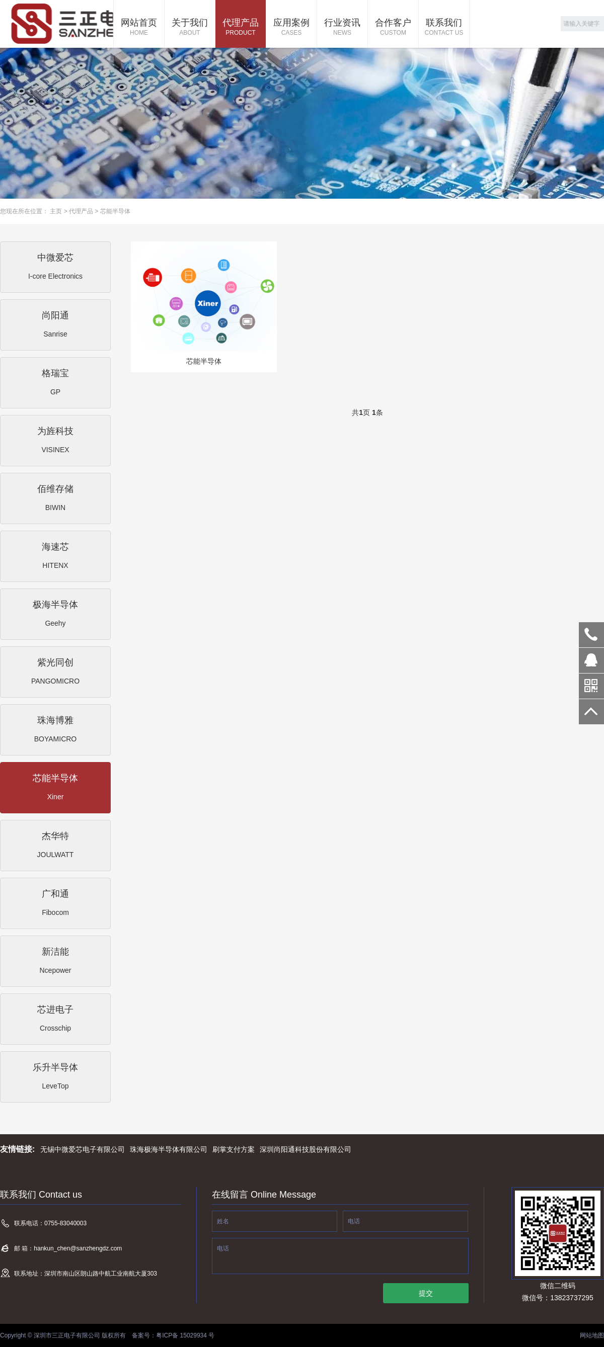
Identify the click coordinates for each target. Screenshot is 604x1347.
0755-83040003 (591, 634)
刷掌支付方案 (233, 1149)
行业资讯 (342, 28)
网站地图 (592, 1335)
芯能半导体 (115, 211)
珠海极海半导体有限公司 (168, 1149)
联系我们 (444, 28)
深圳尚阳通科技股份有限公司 (305, 1149)
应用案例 (291, 28)
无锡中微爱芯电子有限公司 (82, 1149)
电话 (354, 1221)
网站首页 (139, 28)
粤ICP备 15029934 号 (185, 1335)
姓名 (223, 1221)
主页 (56, 211)
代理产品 (240, 28)
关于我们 (190, 28)
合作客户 (393, 28)
